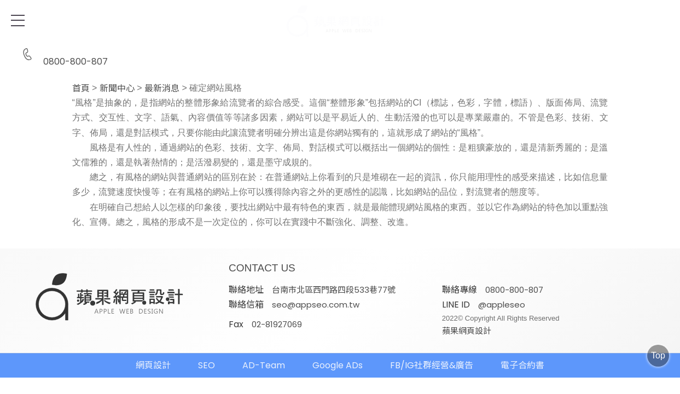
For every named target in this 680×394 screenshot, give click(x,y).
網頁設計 (153, 365)
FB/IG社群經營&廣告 (431, 365)
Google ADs (337, 365)
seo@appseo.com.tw (315, 304)
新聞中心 (117, 88)
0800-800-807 (62, 55)
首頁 (81, 88)
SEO (206, 365)
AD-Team (263, 365)
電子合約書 (522, 365)
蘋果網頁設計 (466, 331)
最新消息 (161, 88)
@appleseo (501, 304)
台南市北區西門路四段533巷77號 (334, 290)
